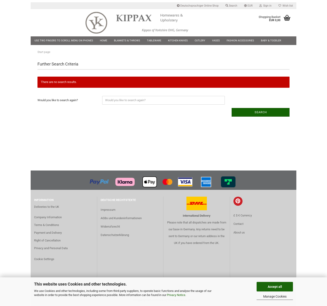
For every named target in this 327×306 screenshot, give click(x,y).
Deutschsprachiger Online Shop (198, 5)
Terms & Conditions (46, 225)
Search (231, 5)
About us (239, 232)
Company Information (48, 217)
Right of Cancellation (47, 240)
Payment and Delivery (48, 232)
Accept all (275, 286)
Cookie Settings (44, 259)
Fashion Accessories (240, 40)
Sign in (265, 5)
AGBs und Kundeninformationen (121, 218)
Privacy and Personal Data (51, 248)
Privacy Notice (176, 295)
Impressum (108, 209)
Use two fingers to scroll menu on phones (64, 40)
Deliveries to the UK (46, 206)
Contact (238, 224)
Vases (216, 40)
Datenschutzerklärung (115, 235)
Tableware (154, 40)
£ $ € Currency (242, 215)
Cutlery (200, 40)
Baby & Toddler (271, 40)
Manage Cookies (275, 296)
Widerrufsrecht (110, 226)
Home (103, 40)
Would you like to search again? (57, 100)
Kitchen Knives (178, 40)
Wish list (285, 5)
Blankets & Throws (127, 40)
